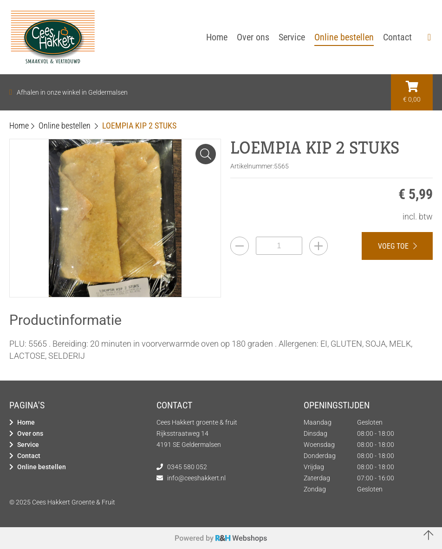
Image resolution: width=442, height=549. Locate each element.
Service (28, 444)
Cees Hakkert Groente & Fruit (73, 502)
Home (26, 422)
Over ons (30, 433)
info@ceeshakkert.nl (196, 478)
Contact (28, 455)
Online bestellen (41, 467)
